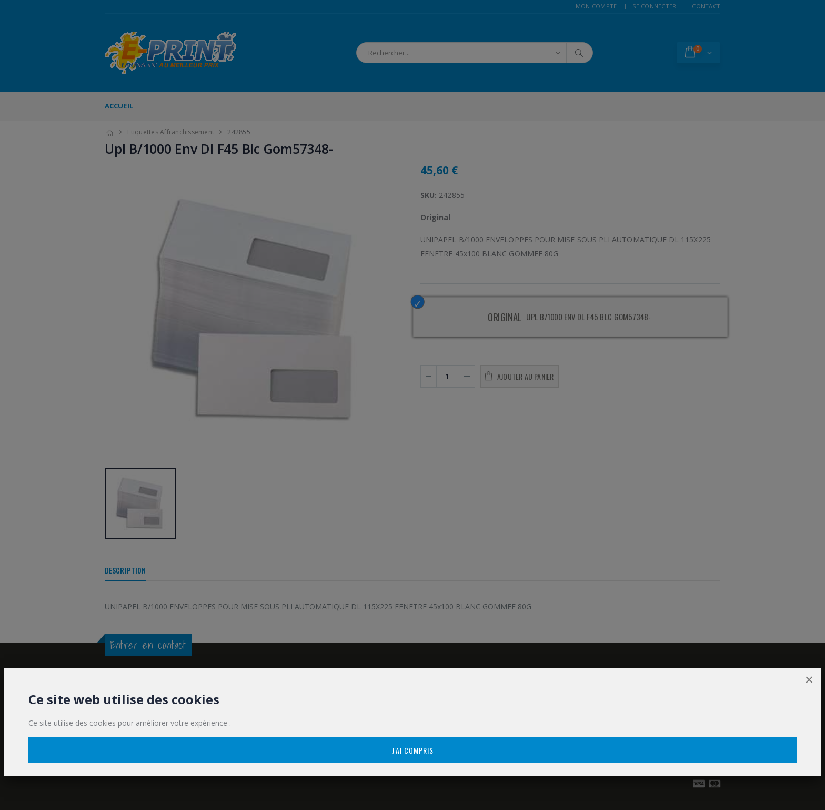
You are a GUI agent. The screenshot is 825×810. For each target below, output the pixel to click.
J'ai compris (413, 750)
